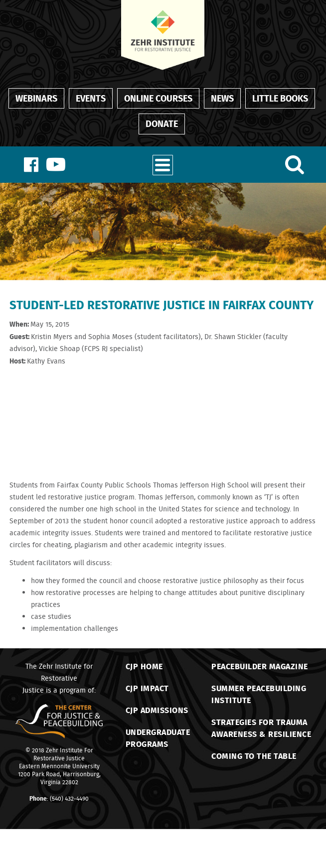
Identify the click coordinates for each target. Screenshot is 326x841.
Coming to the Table (254, 755)
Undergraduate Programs (158, 737)
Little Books (280, 98)
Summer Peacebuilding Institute (258, 694)
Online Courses (158, 98)
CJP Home (144, 666)
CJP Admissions (157, 710)
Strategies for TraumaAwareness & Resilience (261, 728)
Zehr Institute (64, 750)
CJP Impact (147, 688)
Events (91, 98)
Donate (162, 123)
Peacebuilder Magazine (259, 666)
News (222, 98)
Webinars (36, 98)
